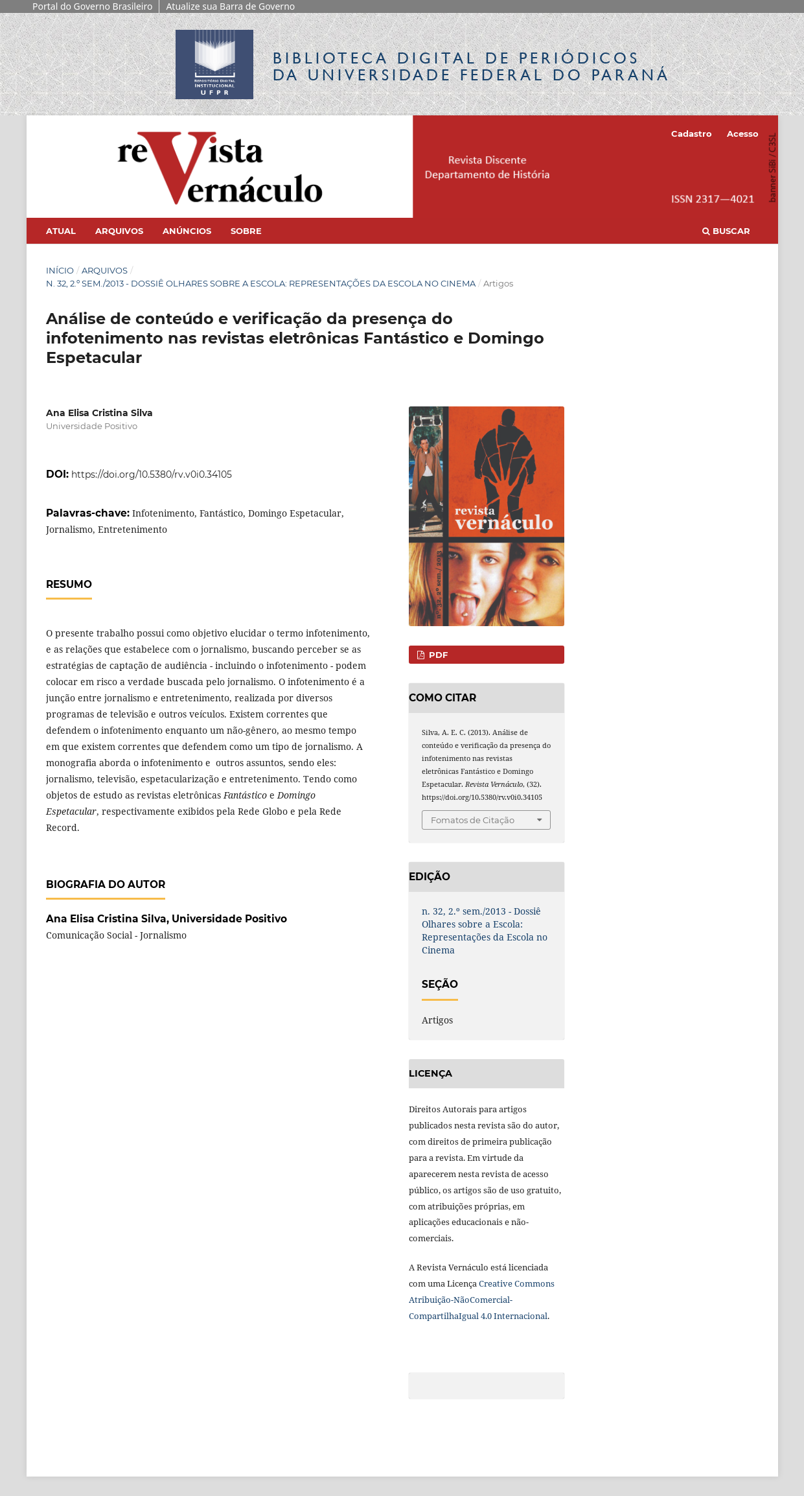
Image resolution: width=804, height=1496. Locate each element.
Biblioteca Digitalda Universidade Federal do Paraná (472, 66)
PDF (437, 654)
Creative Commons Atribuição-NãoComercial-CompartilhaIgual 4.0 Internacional (482, 1300)
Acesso (743, 133)
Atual (61, 231)
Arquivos (119, 231)
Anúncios (187, 231)
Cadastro (691, 133)
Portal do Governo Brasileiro (92, 6)
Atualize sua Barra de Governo (230, 6)
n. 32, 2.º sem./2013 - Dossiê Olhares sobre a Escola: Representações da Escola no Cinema (261, 283)
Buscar (726, 231)
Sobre (246, 231)
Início (60, 270)
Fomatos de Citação (472, 820)
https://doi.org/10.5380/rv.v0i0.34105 (151, 474)
